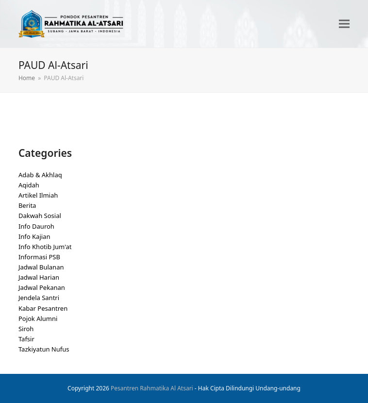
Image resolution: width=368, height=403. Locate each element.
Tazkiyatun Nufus (43, 349)
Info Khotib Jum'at (45, 246)
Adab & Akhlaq (40, 174)
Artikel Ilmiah (38, 195)
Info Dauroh (36, 226)
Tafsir (26, 339)
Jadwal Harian (38, 277)
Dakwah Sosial (39, 215)
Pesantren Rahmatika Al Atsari (152, 388)
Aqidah (28, 185)
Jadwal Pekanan (41, 287)
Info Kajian (34, 236)
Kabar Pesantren (42, 308)
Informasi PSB (39, 256)
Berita (27, 205)
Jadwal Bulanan (41, 267)
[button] (344, 24)
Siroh (26, 328)
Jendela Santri (38, 297)
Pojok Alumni (38, 318)
